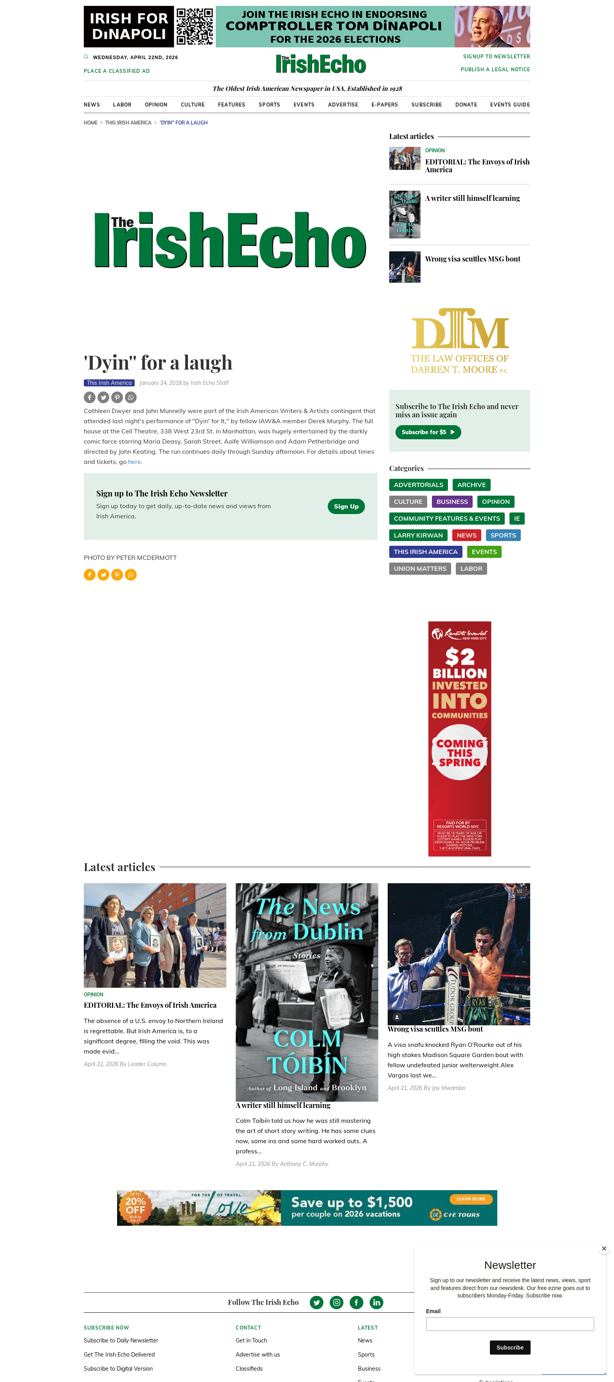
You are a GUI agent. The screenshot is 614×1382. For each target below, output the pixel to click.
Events (304, 105)
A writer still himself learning (472, 198)
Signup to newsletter (496, 57)
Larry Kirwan (418, 535)
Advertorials (418, 485)
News (92, 105)
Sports (269, 105)
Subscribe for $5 (428, 432)
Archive (471, 485)
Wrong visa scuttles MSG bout (472, 258)
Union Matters (420, 568)
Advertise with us (258, 1354)
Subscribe (427, 105)
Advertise (343, 105)
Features (232, 105)
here (134, 461)
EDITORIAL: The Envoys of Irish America (477, 165)
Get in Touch (251, 1340)
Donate (466, 105)
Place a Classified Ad (117, 71)
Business (452, 501)
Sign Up (346, 506)
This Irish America (128, 123)
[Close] (604, 1248)
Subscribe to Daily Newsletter (121, 1340)
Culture (193, 105)
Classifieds (249, 1368)
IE (517, 518)
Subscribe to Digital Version (118, 1368)
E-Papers (385, 105)
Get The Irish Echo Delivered (119, 1354)
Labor (122, 105)
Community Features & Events (447, 518)
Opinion (156, 105)
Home (91, 123)
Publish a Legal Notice (495, 69)
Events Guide (510, 105)
